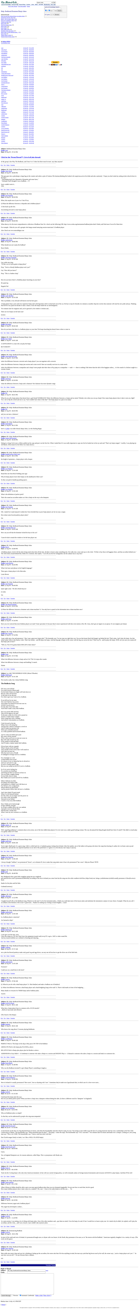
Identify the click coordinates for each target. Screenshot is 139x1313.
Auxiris (3, 115)
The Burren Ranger (5, 90)
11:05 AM (31, 113)
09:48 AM (31, 121)
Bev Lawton (4, 93)
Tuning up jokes (5, 22)
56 (14, 17)
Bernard (3, 137)
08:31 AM (31, 117)
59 (15, 19)
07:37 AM (31, 112)
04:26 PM (31, 86)
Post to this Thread (12, 6)
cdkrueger (3, 106)
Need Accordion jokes (6, 25)
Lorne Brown (4, 86)
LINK (7, 428)
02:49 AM (31, 143)
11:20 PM (31, 139)
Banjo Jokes (4, 26)
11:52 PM (31, 106)
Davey (2, 84)
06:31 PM (31, 71)
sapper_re (3, 99)
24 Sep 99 (25, 97)
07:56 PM (31, 130)
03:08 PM (31, 84)
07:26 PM (31, 92)
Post (2, 165)
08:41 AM (31, 119)
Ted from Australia (5, 57)
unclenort (3, 66)
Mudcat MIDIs (6, 41)
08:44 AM (31, 60)
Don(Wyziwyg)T (5, 130)
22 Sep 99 (25, 77)
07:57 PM (31, 95)
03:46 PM (31, 124)
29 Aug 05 (25, 143)
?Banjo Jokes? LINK (6, 35)
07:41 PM (31, 48)
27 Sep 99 (25, 115)
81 (15, 20)
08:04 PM (31, 132)
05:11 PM (31, 135)
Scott (2, 95)
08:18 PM (31, 134)
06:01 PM (31, 68)
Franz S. (3, 134)
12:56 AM (31, 79)
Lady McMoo (4, 59)
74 (19, 32)
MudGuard (3, 97)
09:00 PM (31, 53)
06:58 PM (31, 73)
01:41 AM (31, 97)
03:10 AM (31, 59)
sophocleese (4, 55)
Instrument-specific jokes (7, 17)
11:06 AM (31, 102)
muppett (3, 119)
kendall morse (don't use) (7, 75)
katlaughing (4, 71)
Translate (12, 165)
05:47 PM (31, 64)
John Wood (4, 49)
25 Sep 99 (25, 104)
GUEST (3, 126)
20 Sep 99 (25, 48)
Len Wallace (4, 77)
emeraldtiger (4, 53)
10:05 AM (31, 62)
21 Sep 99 (25, 57)
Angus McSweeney (6, 73)
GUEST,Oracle (5, 117)
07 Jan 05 (25, 135)
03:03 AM (31, 82)
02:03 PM (31, 128)
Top (5, 165)
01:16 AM (31, 81)
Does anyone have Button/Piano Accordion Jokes (13, 16)
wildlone (3, 112)
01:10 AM (31, 126)
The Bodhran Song (5, 43)
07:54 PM (31, 93)
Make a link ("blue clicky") (43, 1299)
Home (28, 6)
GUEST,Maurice (5, 124)
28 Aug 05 (25, 141)
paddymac (3, 92)
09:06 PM (31, 55)
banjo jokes (3, 28)
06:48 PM (31, 104)
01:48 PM (31, 123)
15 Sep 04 (25, 117)
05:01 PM (31, 90)
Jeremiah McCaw (5, 82)
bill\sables (3, 60)
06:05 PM (31, 70)
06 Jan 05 (25, 126)
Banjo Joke (3, 23)
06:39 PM (31, 137)
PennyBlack (4, 123)
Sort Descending (22, 6)
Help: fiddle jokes (5, 29)
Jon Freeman (4, 51)
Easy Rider (3, 62)
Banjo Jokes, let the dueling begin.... (9, 32)
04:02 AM (31, 99)
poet (2, 48)
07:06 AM (31, 115)
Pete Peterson (4, 102)
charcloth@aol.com (6, 64)
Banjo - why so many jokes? (8, 19)
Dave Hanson (4, 143)
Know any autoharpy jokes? (7, 20)
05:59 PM (31, 66)
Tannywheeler (4, 135)
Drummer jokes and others (7, 30)
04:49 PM (31, 88)
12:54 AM (31, 77)
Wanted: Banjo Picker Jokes (7, 36)
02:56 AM (31, 57)
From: (3, 150)
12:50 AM (31, 108)
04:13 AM (31, 110)
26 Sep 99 (25, 108)
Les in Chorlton (5, 128)
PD (2, 68)
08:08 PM (31, 49)
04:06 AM (31, 101)
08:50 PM (31, 51)
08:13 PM (31, 75)
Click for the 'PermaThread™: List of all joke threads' (21, 157)
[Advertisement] (55, 30)
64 (10, 22)
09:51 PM (31, 141)
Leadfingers (4, 121)
